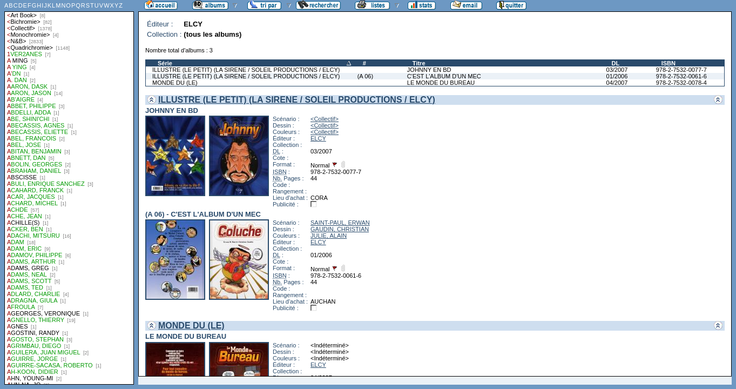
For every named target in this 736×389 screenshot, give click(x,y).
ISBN (668, 63)
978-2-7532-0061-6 (681, 76)
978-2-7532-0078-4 (681, 82)
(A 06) (365, 76)
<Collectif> (324, 119)
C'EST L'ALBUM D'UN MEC (444, 76)
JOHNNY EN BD (429, 69)
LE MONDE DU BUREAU (441, 82)
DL (616, 63)
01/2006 (617, 76)
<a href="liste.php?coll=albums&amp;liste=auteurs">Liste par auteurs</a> (69, 192)
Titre (419, 63)
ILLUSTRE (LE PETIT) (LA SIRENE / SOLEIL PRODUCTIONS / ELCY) (246, 69)
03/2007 (617, 69)
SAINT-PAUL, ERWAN (340, 222)
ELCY (318, 138)
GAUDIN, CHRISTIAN (339, 229)
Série (165, 63)
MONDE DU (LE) (175, 82)
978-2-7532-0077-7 (681, 69)
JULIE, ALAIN (328, 235)
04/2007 (617, 82)
